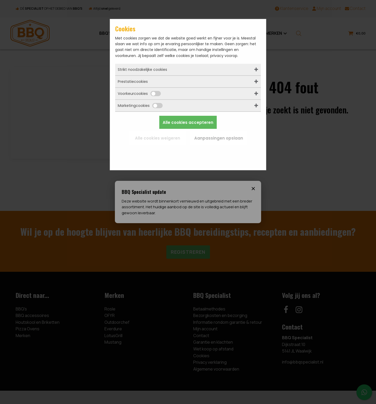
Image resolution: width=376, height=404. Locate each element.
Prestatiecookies (133, 81)
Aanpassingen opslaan (218, 138)
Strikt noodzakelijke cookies (142, 69)
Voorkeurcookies (139, 93)
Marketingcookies (140, 105)
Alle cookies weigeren (157, 138)
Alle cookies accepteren (188, 122)
